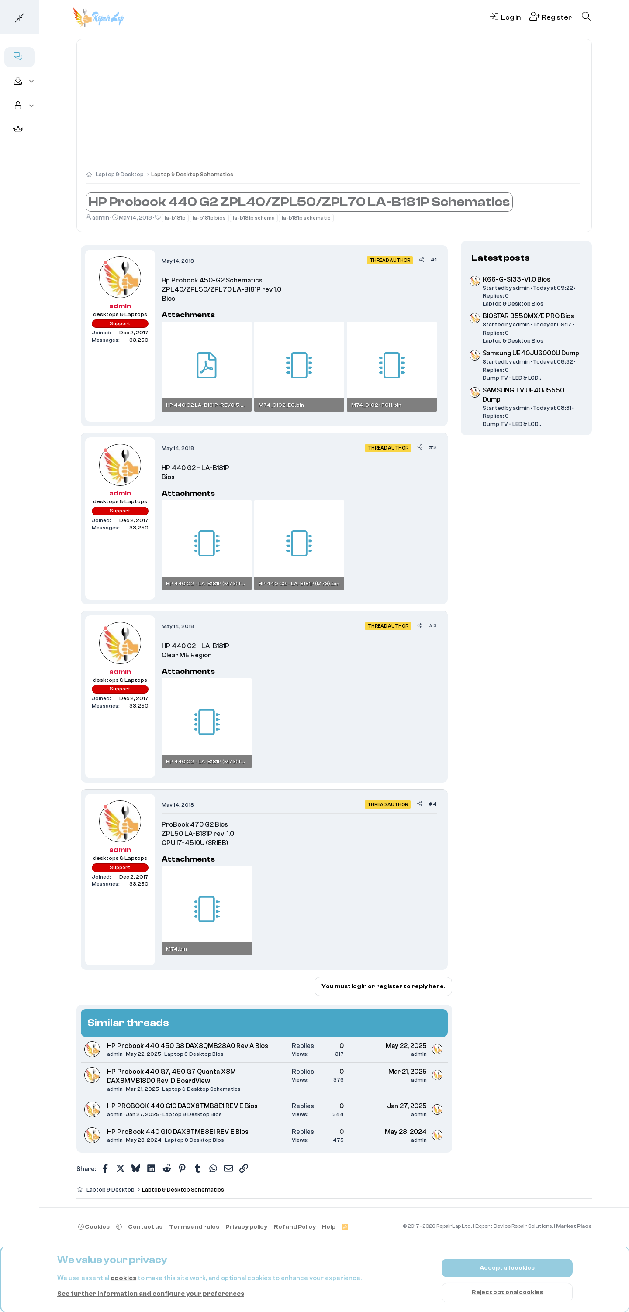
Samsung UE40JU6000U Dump (531, 353)
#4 (432, 804)
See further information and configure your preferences (150, 1294)
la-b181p (175, 218)
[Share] (421, 260)
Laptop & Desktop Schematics (201, 1089)
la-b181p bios (209, 218)
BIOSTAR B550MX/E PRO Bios (528, 316)
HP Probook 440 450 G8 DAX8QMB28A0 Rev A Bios (187, 1046)
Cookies (94, 1226)
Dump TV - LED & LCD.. (512, 377)
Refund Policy (295, 1226)
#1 (433, 260)
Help (328, 1226)
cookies (123, 1278)
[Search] (586, 17)
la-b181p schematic (306, 218)
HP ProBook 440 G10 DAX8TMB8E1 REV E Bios (178, 1132)
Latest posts (501, 258)
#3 (433, 625)
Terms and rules (194, 1226)
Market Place (574, 1226)
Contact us (145, 1226)
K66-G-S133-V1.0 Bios (516, 279)
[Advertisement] (334, 109)
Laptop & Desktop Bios (194, 1054)
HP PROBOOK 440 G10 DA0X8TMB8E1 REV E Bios (182, 1106)
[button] (31, 82)
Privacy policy (246, 1226)
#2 (433, 447)
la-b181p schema (254, 218)
